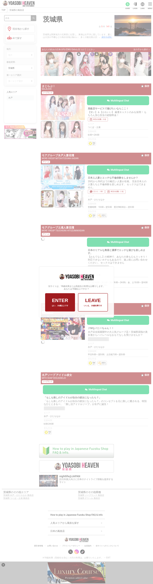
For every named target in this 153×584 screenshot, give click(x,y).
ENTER (60, 302)
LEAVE (93, 302)
